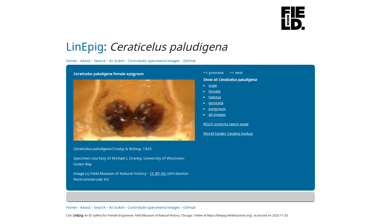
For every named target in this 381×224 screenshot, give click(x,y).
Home (71, 60)
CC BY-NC (158, 173)
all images (217, 114)
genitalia (215, 102)
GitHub (189, 60)
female (214, 91)
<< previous (213, 72)
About (85, 60)
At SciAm (116, 60)
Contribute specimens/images (154, 60)
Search (100, 60)
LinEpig (85, 46)
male (212, 85)
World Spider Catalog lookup (228, 133)
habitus (214, 97)
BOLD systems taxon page (226, 123)
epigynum (217, 108)
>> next (236, 72)
